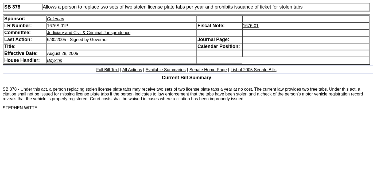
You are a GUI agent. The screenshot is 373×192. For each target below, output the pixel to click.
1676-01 (251, 25)
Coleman (55, 19)
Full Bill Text (107, 69)
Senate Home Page (208, 69)
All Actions (132, 69)
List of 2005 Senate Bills (254, 69)
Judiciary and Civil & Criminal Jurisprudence (88, 32)
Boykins (54, 60)
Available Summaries (166, 69)
